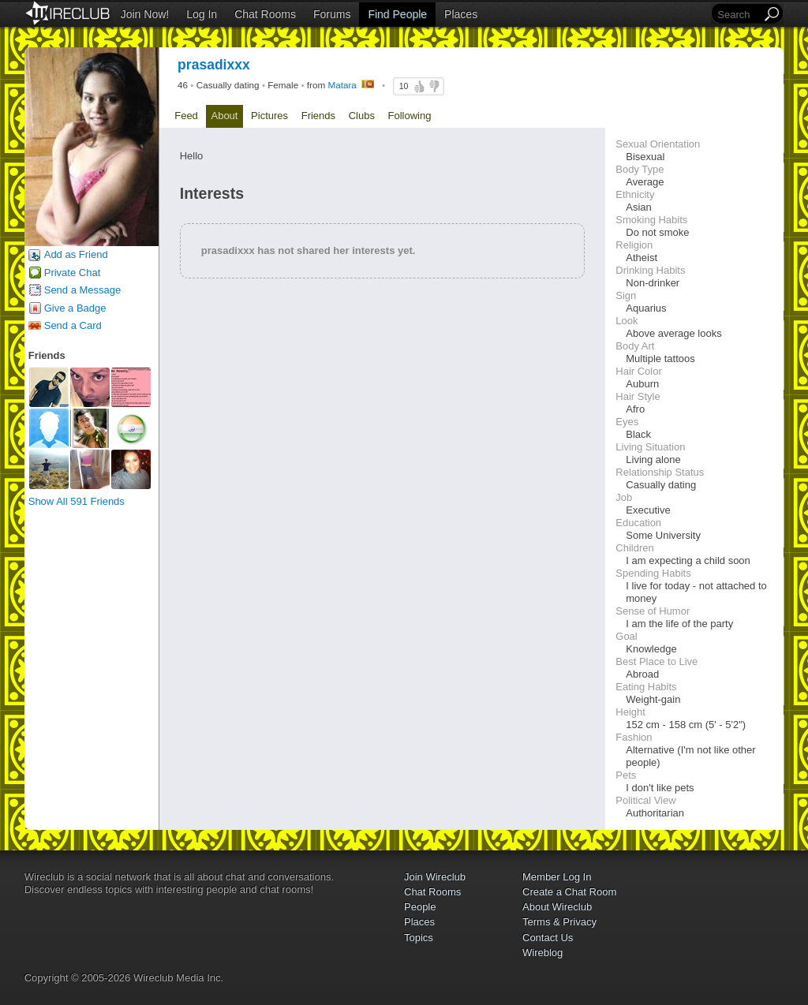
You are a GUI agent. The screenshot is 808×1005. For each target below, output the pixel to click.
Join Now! (145, 14)
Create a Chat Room (569, 892)
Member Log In (556, 877)
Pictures (269, 115)
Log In (201, 14)
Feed (186, 115)
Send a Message (83, 290)
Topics (418, 937)
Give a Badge (75, 308)
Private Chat (72, 272)
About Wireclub (557, 907)
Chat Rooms (265, 14)
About (224, 115)
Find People (397, 14)
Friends (318, 115)
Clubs (362, 115)
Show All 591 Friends (76, 501)
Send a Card (73, 325)
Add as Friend (76, 254)
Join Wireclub (435, 877)
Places (460, 14)
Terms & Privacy (559, 922)
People (420, 907)
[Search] (738, 14)
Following (410, 115)
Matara (341, 85)
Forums (331, 14)
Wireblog (542, 952)
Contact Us (547, 937)
